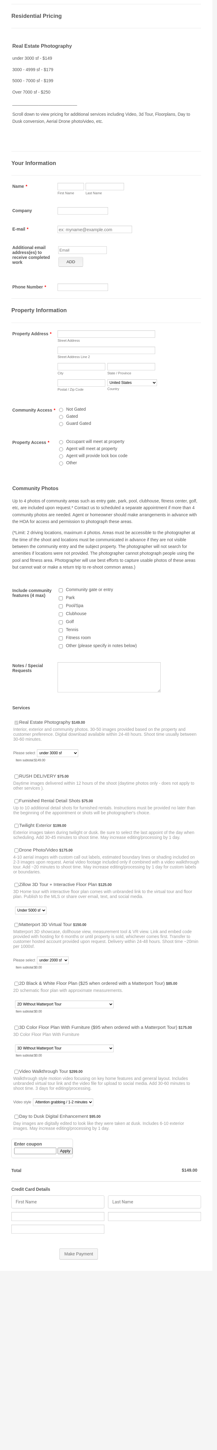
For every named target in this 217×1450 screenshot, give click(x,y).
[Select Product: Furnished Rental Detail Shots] (16, 801)
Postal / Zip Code (70, 389)
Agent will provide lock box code (96, 455)
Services (21, 707)
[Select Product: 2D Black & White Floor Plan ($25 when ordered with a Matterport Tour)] (16, 984)
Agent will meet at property (91, 448)
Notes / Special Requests (27, 668)
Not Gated (76, 409)
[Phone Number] (83, 287)
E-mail (20, 229)
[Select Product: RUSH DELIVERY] (16, 777)
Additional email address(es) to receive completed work (31, 255)
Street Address (69, 340)
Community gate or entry (89, 589)
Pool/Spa (74, 605)
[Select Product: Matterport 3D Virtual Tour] (16, 925)
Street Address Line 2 (74, 357)
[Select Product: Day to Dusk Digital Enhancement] (16, 1117)
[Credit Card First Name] (57, 1201)
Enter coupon (28, 1144)
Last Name (94, 193)
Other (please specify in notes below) (101, 645)
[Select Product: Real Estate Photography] (16, 723)
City (60, 373)
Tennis (72, 629)
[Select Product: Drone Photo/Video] (16, 850)
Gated (72, 416)
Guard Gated (78, 423)
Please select (24, 753)
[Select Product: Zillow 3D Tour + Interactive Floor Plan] (16, 885)
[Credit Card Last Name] (154, 1201)
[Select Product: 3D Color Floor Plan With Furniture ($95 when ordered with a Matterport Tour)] (16, 1028)
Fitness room (78, 637)
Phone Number (29, 286)
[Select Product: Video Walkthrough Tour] (16, 1072)
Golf (70, 621)
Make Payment (78, 1253)
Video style (22, 1102)
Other (71, 462)
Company (22, 210)
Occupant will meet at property (95, 441)
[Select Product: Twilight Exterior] (16, 826)
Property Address (31, 333)
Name (19, 186)
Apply (65, 1151)
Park (70, 597)
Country (113, 389)
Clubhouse (76, 613)
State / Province (119, 373)
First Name (66, 193)
